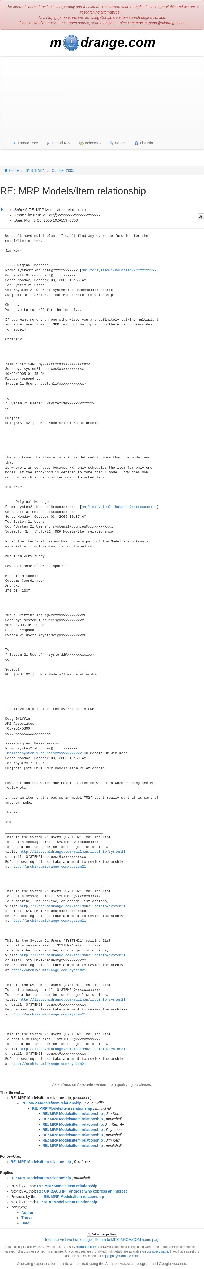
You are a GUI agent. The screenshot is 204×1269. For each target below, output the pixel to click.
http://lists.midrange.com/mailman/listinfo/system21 (72, 852)
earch (117, 143)
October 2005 (63, 170)
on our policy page (155, 1251)
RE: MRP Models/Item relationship (51, 1103)
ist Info (143, 143)
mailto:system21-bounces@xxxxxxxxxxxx (119, 270)
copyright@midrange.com (120, 1256)
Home (11, 170)
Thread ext (59, 143)
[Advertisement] (102, 96)
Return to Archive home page (68, 1239)
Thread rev (25, 143)
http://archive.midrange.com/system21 (48, 867)
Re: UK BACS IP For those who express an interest (82, 1191)
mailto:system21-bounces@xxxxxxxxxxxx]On (47, 753)
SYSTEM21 (35, 170)
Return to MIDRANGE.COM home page (127, 1239)
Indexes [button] (90, 143)
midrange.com (86, 1247)
